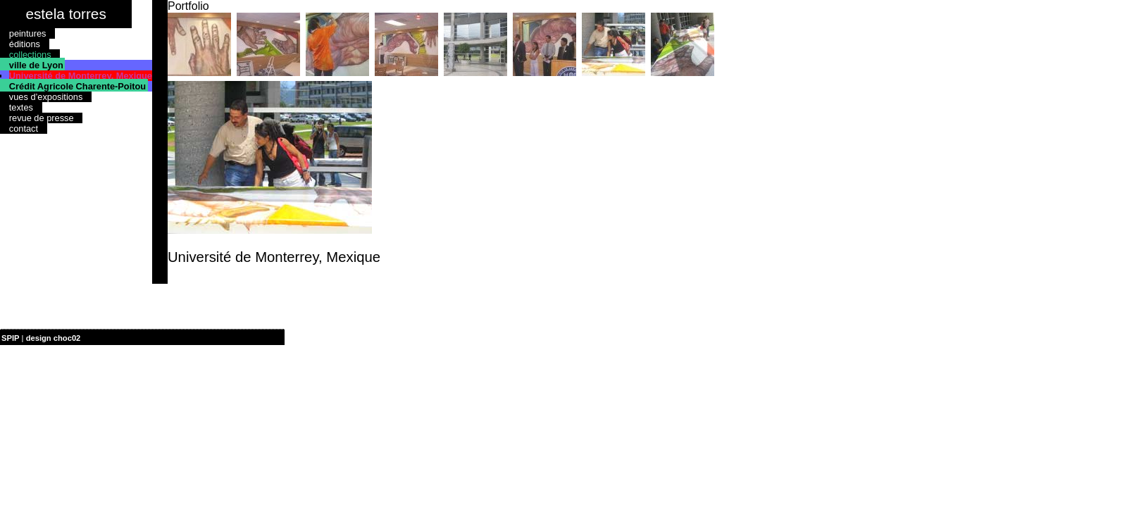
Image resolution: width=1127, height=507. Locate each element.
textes (21, 107)
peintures (27, 33)
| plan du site (106, 338)
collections (30, 54)
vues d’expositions (46, 97)
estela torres (65, 14)
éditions (24, 44)
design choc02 (53, 338)
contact (23, 128)
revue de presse (41, 118)
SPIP (10, 338)
